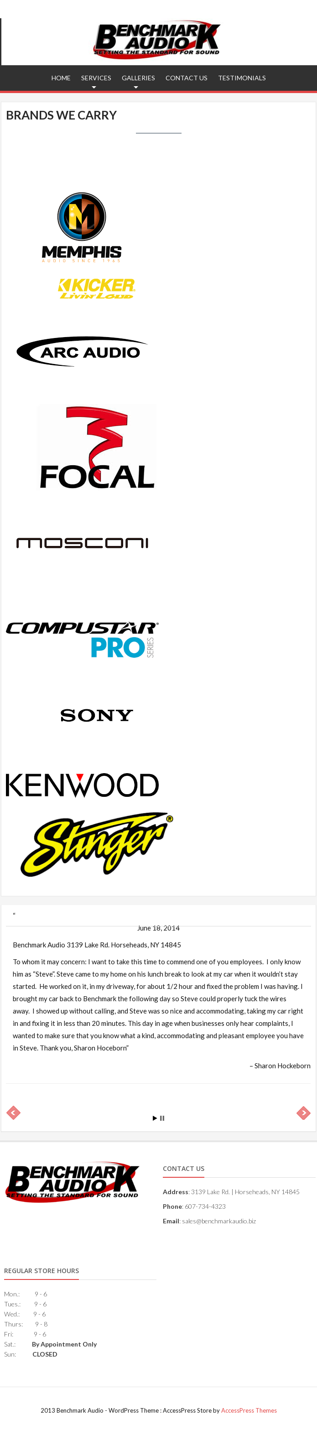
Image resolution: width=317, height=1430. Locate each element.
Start (155, 1118)
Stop (162, 1118)
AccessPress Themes (249, 1410)
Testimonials (242, 78)
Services (96, 78)
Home (61, 78)
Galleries (138, 78)
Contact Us (187, 78)
